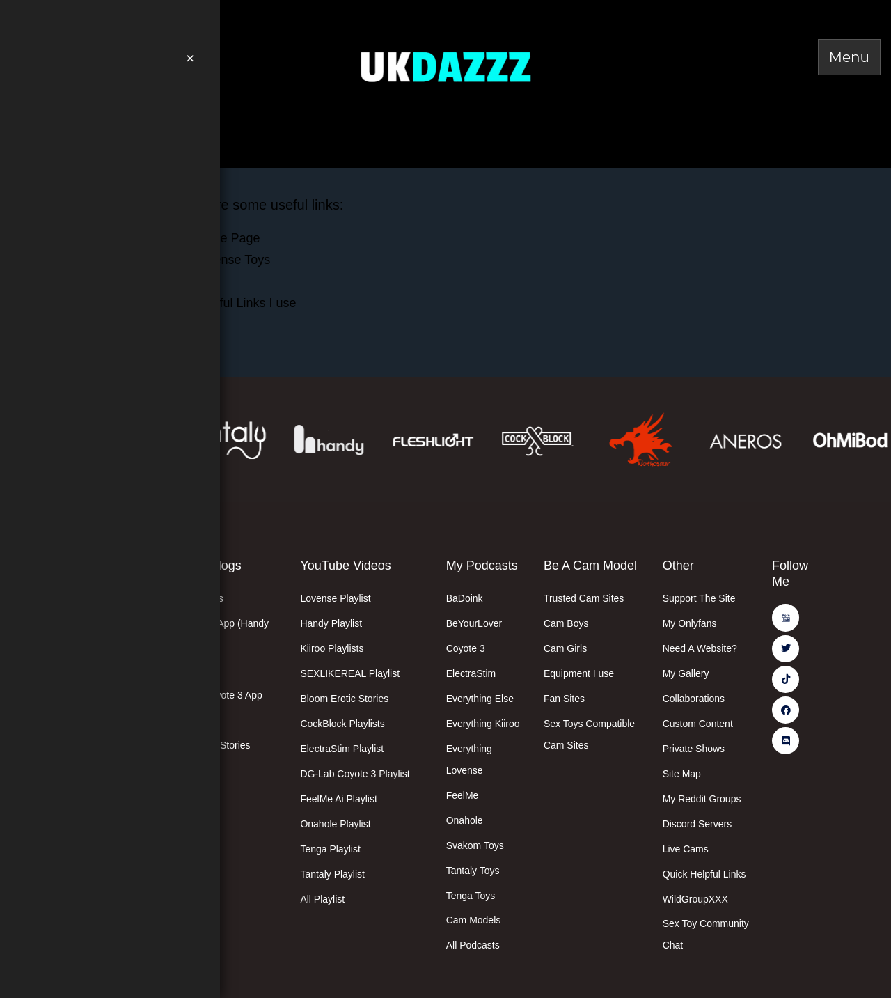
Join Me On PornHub (133, 17)
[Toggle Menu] (849, 57)
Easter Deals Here (107, 120)
